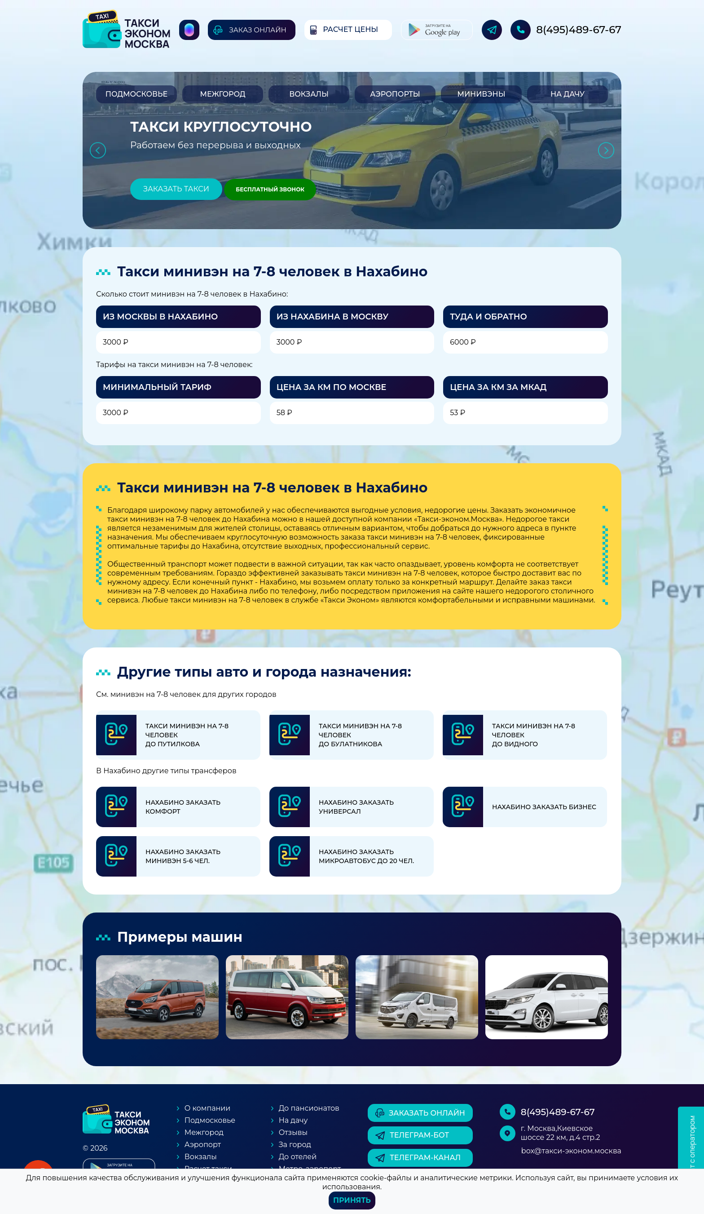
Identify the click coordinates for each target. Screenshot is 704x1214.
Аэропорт (203, 1144)
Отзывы (293, 1132)
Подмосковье (136, 94)
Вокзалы (309, 94)
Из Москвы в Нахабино (160, 317)
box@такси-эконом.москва (571, 1151)
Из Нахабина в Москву (332, 317)
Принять (352, 1200)
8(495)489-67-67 (578, 29)
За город (295, 1144)
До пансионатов (309, 1108)
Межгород (222, 94)
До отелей (298, 1156)
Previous (97, 150)
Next (606, 150)
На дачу (567, 94)
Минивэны (481, 94)
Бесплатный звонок (270, 189)
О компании (208, 1108)
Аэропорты (395, 94)
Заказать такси (176, 189)
